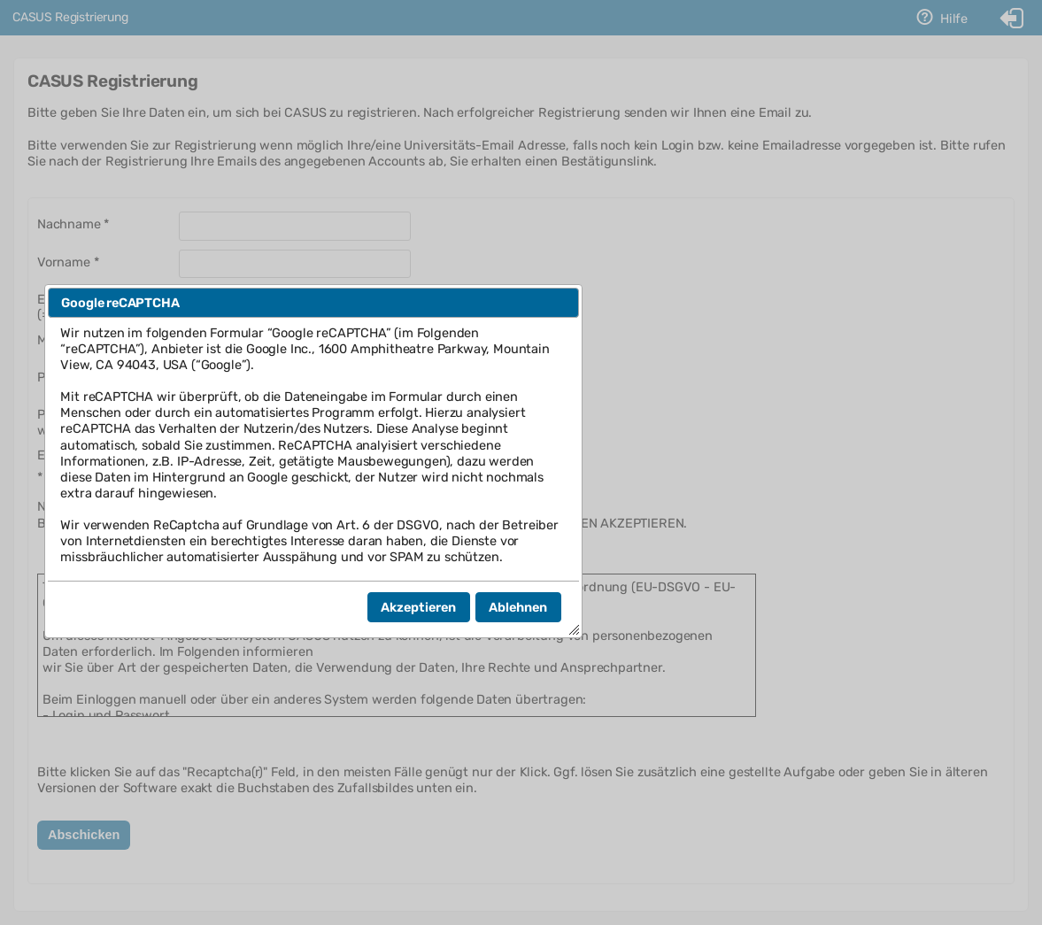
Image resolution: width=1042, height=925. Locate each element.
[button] (418, 607)
